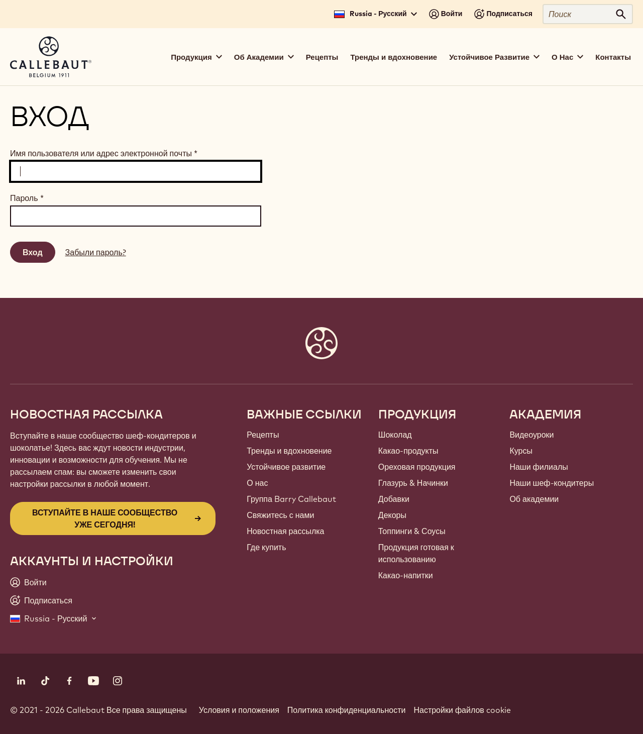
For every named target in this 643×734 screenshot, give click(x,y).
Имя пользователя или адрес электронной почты (103, 153)
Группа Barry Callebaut (291, 499)
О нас (257, 483)
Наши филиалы (538, 467)
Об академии (534, 499)
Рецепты (322, 57)
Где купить (266, 547)
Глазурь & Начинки (413, 483)
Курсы (520, 451)
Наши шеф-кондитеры (551, 483)
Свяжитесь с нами (280, 515)
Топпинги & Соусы (412, 531)
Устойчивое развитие (286, 467)
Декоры (392, 515)
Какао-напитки (405, 575)
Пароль (27, 198)
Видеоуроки (531, 435)
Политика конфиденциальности (346, 710)
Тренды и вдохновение (393, 57)
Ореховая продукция (417, 467)
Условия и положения (239, 710)
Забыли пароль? (95, 252)
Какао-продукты (408, 451)
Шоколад (395, 435)
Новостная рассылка (285, 531)
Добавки (393, 499)
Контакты (613, 57)
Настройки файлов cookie (461, 710)
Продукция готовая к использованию (416, 553)
